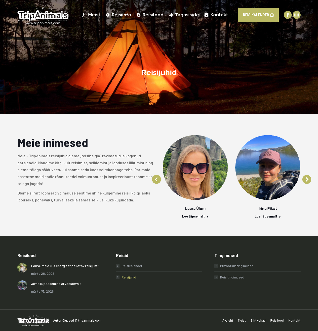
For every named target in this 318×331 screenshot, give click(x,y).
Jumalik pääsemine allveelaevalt (56, 283)
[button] (156, 179)
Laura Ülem (195, 208)
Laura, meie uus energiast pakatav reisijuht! (65, 266)
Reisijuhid (129, 277)
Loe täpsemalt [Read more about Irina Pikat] (268, 216)
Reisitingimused (232, 277)
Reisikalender (132, 266)
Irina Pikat (268, 208)
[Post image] (22, 268)
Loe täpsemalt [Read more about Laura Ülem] (195, 216)
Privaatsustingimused (236, 266)
